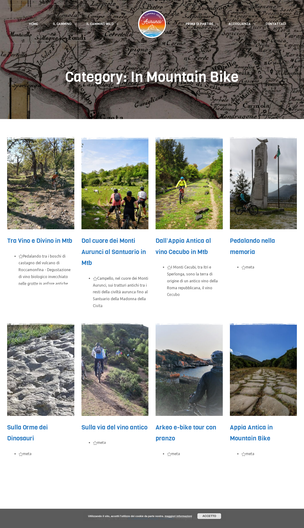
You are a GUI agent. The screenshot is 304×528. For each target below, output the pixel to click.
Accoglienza (239, 24)
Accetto (209, 516)
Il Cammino (62, 24)
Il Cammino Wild (100, 24)
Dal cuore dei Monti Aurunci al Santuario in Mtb (113, 252)
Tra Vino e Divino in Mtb (39, 241)
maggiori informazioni (178, 516)
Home (33, 24)
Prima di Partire (199, 24)
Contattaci (276, 24)
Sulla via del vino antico (114, 427)
